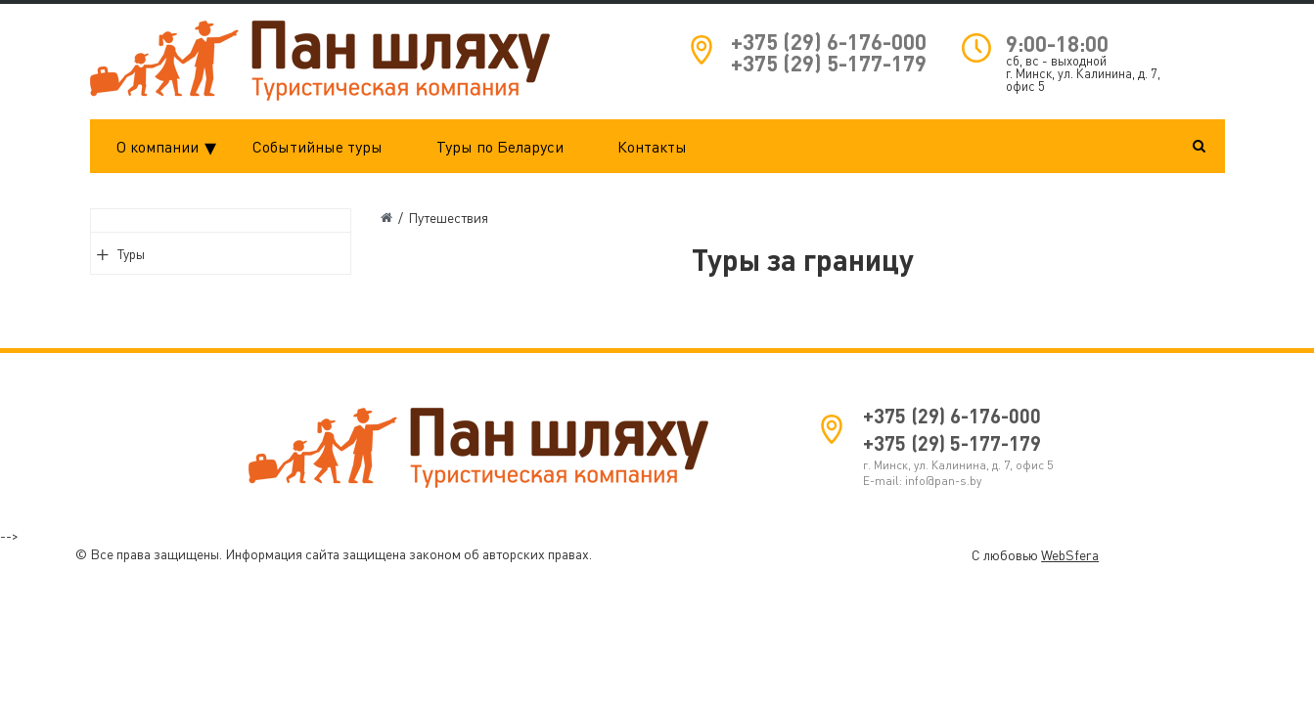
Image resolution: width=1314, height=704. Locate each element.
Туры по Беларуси (500, 146)
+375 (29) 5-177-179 (829, 63)
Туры (131, 253)
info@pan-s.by (943, 480)
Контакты (652, 146)
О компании (171, 146)
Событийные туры (317, 146)
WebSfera (1070, 555)
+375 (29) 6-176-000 (829, 41)
